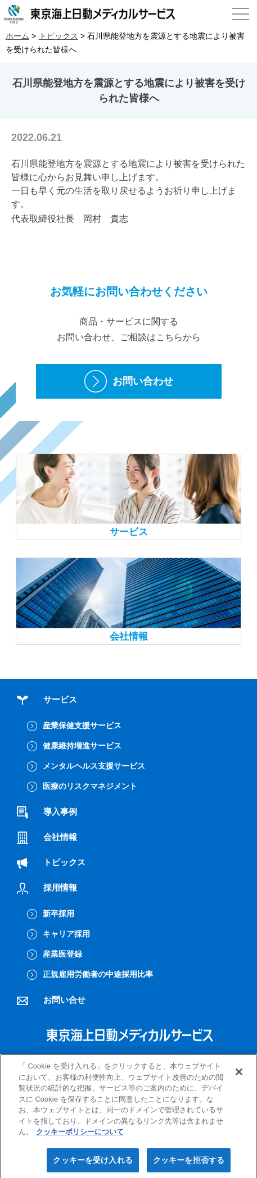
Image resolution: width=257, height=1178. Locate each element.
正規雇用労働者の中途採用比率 (98, 974)
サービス (128, 495)
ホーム (17, 35)
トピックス (58, 35)
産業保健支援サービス (82, 725)
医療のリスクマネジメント (90, 786)
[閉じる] (239, 1074)
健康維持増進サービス (82, 745)
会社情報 (128, 599)
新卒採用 (58, 913)
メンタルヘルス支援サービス (94, 765)
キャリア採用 (66, 933)
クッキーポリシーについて (80, 1135)
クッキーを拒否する (188, 1162)
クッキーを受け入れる (92, 1162)
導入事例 (47, 811)
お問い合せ (51, 1000)
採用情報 (47, 887)
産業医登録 (62, 953)
